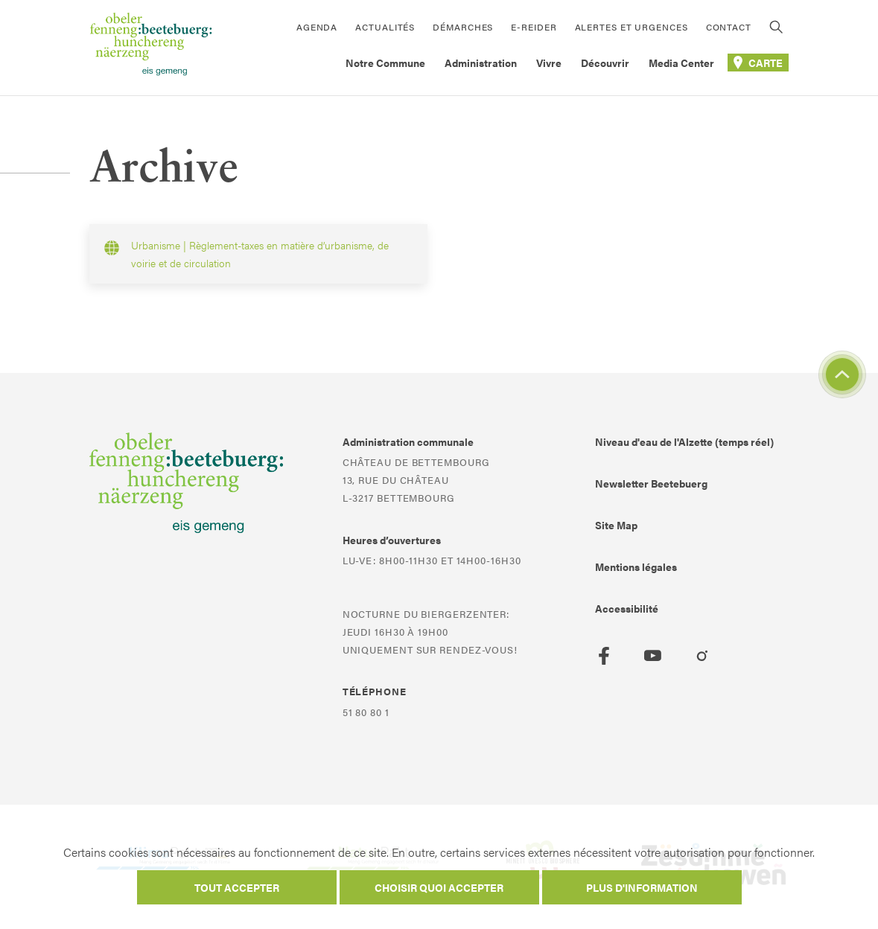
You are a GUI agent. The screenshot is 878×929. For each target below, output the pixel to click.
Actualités (385, 26)
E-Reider (533, 26)
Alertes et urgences (631, 26)
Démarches (463, 26)
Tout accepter (236, 887)
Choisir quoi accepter (439, 887)
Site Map (616, 524)
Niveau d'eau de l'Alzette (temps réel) (684, 441)
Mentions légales (636, 566)
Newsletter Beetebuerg (651, 483)
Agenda (316, 26)
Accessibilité (626, 608)
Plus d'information (642, 887)
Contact (728, 26)
